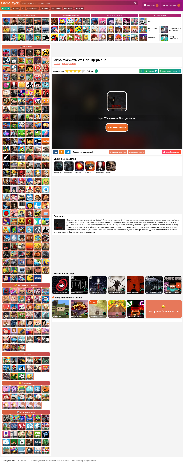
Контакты (24, 461)
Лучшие (15, 8)
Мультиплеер (32, 8)
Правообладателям (37, 461)
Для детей (68, 8)
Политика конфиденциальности (84, 461)
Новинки (5, 8)
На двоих (45, 8)
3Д (23, 8)
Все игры (79, 8)
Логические (56, 8)
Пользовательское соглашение (58, 461)
